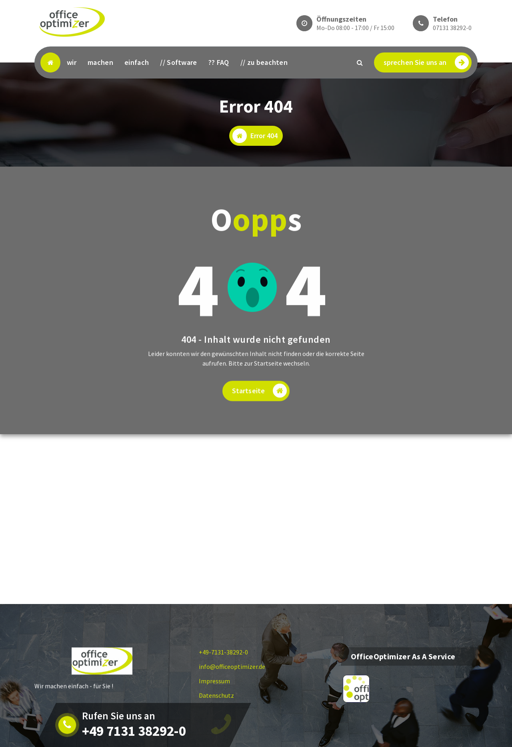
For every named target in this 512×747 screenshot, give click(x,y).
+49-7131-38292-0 (223, 652)
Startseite (259, 401)
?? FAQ (218, 62)
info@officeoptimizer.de (232, 666)
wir (71, 62)
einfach (136, 62)
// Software (178, 62)
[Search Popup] (360, 62)
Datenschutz (216, 695)
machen (100, 62)
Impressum (214, 681)
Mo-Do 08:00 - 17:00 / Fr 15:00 (355, 28)
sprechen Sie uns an (426, 62)
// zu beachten (264, 62)
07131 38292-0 (452, 28)
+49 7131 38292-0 (134, 731)
